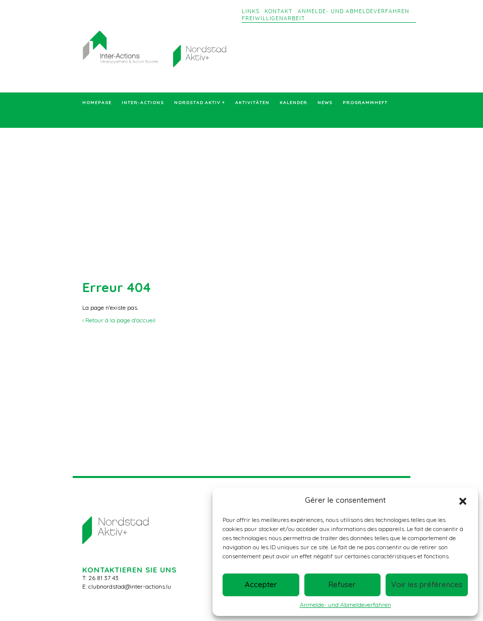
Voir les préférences (426, 584)
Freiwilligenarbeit (273, 18)
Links (250, 11)
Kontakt (278, 11)
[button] (463, 500)
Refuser (342, 584)
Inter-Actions (143, 102)
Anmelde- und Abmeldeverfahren (345, 604)
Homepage (97, 102)
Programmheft (365, 102)
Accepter (261, 584)
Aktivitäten (252, 102)
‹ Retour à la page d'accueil (118, 320)
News (325, 102)
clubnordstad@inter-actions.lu (129, 586)
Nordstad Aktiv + (199, 102)
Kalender (293, 102)
